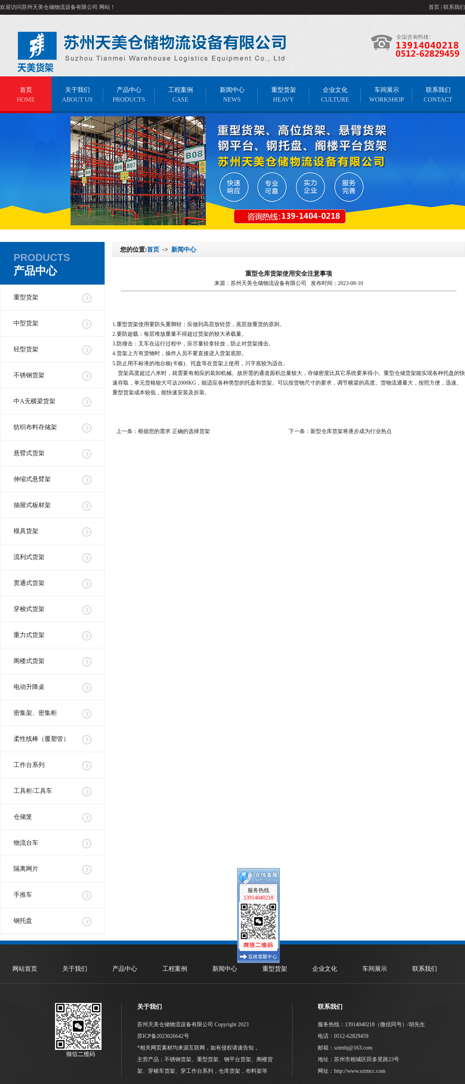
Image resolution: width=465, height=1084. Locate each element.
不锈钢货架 (29, 375)
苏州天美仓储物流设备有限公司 (269, 283)
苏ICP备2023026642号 (163, 1036)
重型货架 (283, 94)
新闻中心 (232, 94)
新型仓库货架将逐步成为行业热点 (351, 431)
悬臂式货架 (29, 453)
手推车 (23, 894)
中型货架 (26, 323)
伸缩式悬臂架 (32, 479)
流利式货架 (29, 557)
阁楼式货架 (29, 661)
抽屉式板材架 (32, 505)
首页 (434, 7)
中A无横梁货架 (34, 401)
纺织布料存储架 (35, 427)
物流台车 (26, 842)
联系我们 (454, 7)
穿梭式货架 (29, 609)
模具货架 (26, 531)
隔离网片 (26, 868)
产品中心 (129, 94)
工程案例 (180, 94)
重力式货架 (29, 635)
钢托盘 (23, 920)
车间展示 (386, 94)
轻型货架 (26, 349)
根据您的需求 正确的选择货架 (174, 431)
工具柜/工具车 (33, 790)
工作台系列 (29, 764)
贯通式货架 (29, 583)
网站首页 (24, 968)
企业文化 (335, 94)
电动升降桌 (29, 687)
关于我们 (77, 94)
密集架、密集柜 (35, 712)
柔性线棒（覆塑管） (41, 738)
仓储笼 (23, 816)
